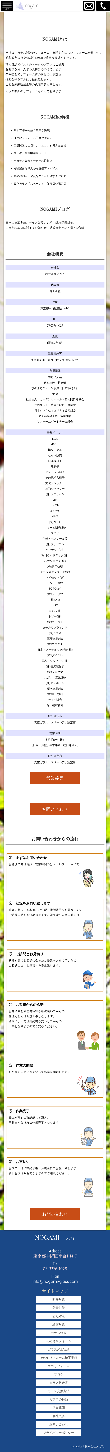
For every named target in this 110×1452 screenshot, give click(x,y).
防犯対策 (58, 1316)
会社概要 (58, 1416)
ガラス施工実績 (58, 1349)
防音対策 (58, 1308)
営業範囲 (55, 778)
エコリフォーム (58, 1366)
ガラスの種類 (58, 1399)
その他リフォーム (58, 1341)
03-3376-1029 (55, 1268)
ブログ (58, 1374)
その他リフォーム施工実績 (58, 1358)
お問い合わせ (55, 809)
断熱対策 (58, 1299)
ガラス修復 (58, 1333)
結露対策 (58, 1324)
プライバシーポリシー (58, 1433)
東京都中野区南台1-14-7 (55, 1256)
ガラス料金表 (58, 1383)
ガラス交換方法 (58, 1391)
